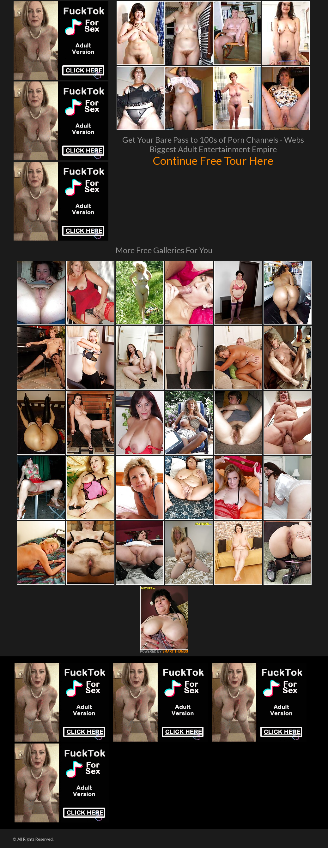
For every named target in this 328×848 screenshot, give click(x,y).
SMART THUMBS (175, 651)
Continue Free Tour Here (213, 160)
